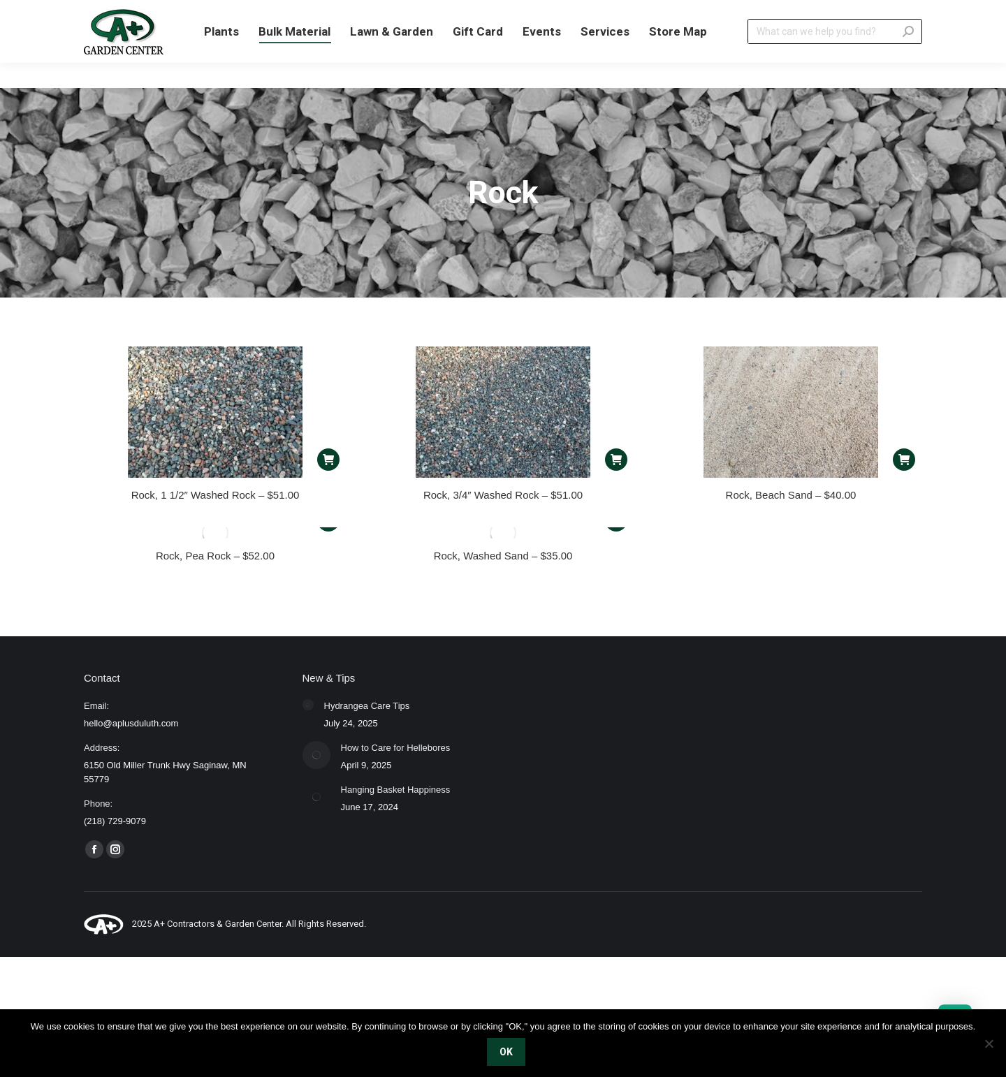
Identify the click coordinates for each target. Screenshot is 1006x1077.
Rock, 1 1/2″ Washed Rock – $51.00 (215, 495)
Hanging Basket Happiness (396, 789)
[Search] (835, 56)
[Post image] (308, 704)
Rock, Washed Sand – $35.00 (503, 556)
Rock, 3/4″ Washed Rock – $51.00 (503, 495)
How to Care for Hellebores (396, 747)
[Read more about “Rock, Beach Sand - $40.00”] (904, 459)
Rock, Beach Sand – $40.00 (791, 495)
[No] (989, 1043)
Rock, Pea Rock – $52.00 (215, 556)
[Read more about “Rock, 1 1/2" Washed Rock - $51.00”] (328, 459)
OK (506, 1052)
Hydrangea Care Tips (367, 706)
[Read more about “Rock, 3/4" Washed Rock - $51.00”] (616, 459)
